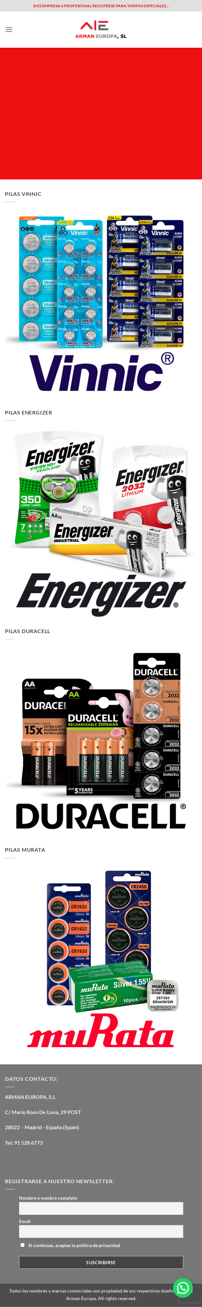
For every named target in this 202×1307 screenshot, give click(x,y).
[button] (9, 29)
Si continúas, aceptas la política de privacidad (70, 1245)
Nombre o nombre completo (48, 1198)
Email (25, 1221)
